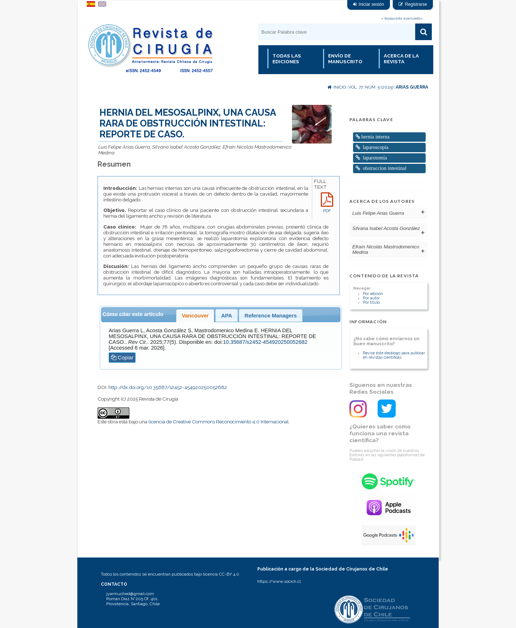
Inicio (336, 87)
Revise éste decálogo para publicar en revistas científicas (394, 355)
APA (226, 316)
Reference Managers (271, 316)
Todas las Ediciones (286, 58)
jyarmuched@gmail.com (130, 593)
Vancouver (195, 316)
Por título (371, 302)
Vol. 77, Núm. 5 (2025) (370, 87)
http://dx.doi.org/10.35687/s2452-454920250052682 (167, 387)
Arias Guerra (412, 87)
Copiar (122, 357)
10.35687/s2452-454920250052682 (265, 342)
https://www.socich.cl (279, 581)
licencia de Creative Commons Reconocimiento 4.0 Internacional (219, 421)
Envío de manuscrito (345, 58)
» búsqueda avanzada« (402, 18)
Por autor (371, 298)
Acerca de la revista (401, 58)
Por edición (373, 293)
